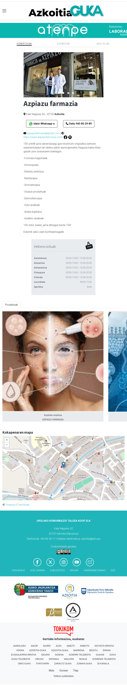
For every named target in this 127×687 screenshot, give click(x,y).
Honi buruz (18, 570)
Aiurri (46, 646)
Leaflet (121, 499)
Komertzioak (24, 43)
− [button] (7, 445)
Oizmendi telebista (104, 659)
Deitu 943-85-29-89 (79, 123)
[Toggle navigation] (4, 11)
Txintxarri (42, 663)
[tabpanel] (63, 74)
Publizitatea (57, 570)
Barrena (78, 650)
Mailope (69, 659)
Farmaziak (23, 504)
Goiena (59, 654)
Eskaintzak (63, 43)
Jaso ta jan (102, 43)
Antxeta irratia (104, 646)
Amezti (71, 646)
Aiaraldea (19, 646)
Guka (112, 654)
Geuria (45, 654)
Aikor (34, 646)
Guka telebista (20, 659)
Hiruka (39, 659)
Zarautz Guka (63, 663)
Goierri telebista (80, 654)
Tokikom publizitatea (63, 676)
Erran (107, 650)
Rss (113, 570)
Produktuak (11, 304)
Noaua (83, 659)
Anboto (84, 646)
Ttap (75, 670)
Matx (51, 670)
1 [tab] (53, 93)
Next (105, 74)
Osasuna (10, 504)
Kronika (54, 659)
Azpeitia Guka (37, 650)
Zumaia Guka (84, 663)
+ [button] (7, 440)
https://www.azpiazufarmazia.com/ (43, 137)
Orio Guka (24, 663)
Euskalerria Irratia (23, 654)
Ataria (20, 650)
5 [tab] (73, 93)
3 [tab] (63, 93)
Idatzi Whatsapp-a (42, 124)
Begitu (93, 650)
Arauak (74, 570)
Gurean (63, 670)
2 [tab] (58, 93)
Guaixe (100, 654)
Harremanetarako (95, 570)
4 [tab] (68, 93)
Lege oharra (37, 570)
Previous (21, 74)
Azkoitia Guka (59, 650)
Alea (58, 646)
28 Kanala (103, 663)
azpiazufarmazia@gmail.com (43, 133)
